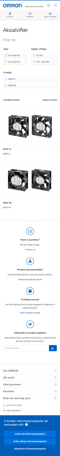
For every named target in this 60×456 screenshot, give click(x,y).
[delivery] (30, 291)
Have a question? (30, 239)
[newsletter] (30, 324)
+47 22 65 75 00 (12, 405)
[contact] (30, 231)
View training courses (30, 313)
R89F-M (12, 85)
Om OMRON (10, 370)
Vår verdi (8, 377)
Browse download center (30, 279)
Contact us (30, 249)
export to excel (50, 100)
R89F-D (11, 79)
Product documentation (30, 269)
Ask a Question (12, 410)
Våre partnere (12, 384)
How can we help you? (17, 398)
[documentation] (30, 261)
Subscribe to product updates (30, 332)
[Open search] (48, 5)
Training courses (30, 299)
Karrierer (8, 391)
